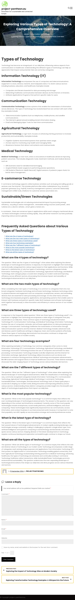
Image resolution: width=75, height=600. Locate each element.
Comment (6, 494)
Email (4, 529)
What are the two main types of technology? (22, 238)
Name (4, 520)
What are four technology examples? (19, 243)
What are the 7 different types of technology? (23, 245)
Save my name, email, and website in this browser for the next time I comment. (31, 547)
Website (4, 538)
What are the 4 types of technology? (19, 236)
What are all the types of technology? (20, 252)
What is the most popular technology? (20, 247)
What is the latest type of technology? (20, 250)
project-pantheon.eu (14, 8)
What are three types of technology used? (22, 241)
